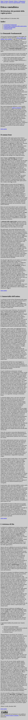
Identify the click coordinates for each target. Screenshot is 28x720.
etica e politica (8, 39)
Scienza (6, 1)
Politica (16, 1)
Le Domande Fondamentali (10, 24)
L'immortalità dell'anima (9, 27)
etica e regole (20, 37)
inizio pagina (4, 129)
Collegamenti (21, 1)
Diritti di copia (4, 2)
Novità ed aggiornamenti (14, 2)
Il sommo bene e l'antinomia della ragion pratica (15, 26)
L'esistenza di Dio (8, 28)
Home (2, 1)
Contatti (23, 2)
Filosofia (11, 1)
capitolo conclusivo (16, 107)
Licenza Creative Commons (12, 715)
